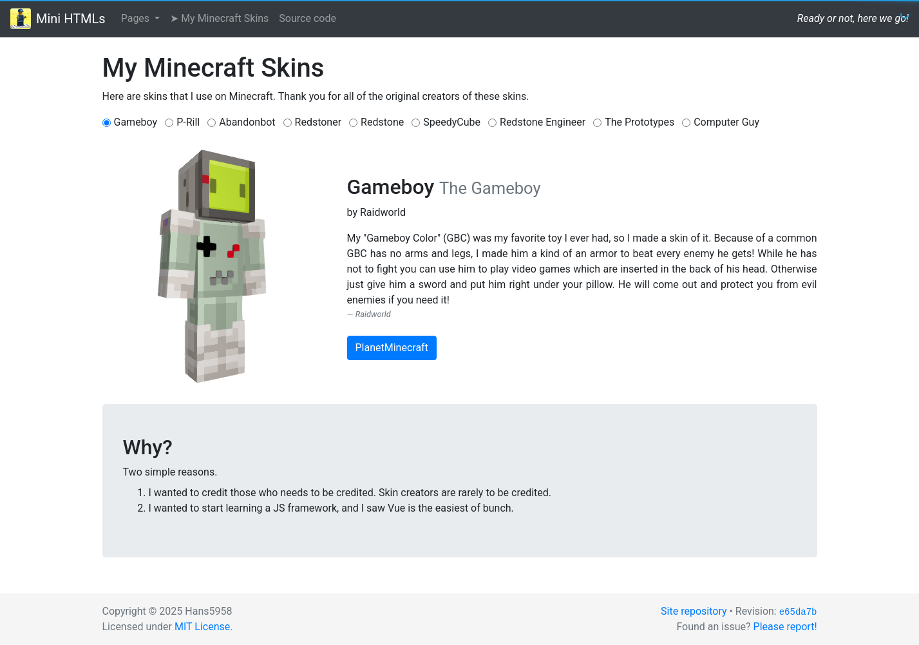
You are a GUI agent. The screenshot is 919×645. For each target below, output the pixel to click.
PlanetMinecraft (391, 348)
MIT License (202, 627)
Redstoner (318, 122)
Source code (307, 18)
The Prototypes (639, 122)
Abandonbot (247, 122)
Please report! (785, 627)
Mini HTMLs (71, 18)
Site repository (693, 611)
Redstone (382, 122)
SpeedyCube (451, 122)
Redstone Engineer (542, 122)
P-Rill (188, 122)
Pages (136, 18)
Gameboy (136, 122)
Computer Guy (726, 122)
